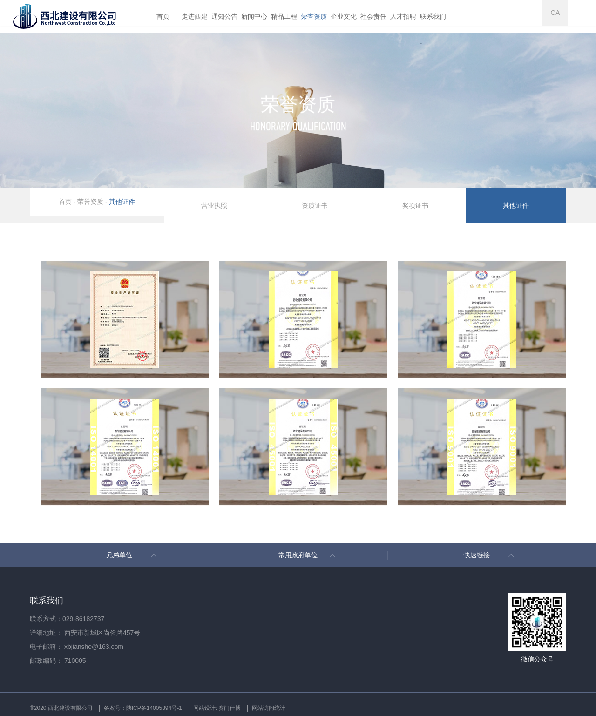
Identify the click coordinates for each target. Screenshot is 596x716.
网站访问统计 (331, 700)
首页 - (68, 201)
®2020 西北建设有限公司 (66, 700)
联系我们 (433, 16)
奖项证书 (416, 201)
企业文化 (344, 16)
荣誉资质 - (92, 201)
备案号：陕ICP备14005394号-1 (169, 700)
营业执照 (215, 201)
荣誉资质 (314, 16)
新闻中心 (254, 16)
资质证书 (315, 201)
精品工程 (284, 16)
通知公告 (224, 16)
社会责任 (373, 16)
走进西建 (195, 16)
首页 (162, 16)
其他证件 (122, 201)
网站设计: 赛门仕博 (263, 700)
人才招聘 (403, 16)
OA (579, 16)
